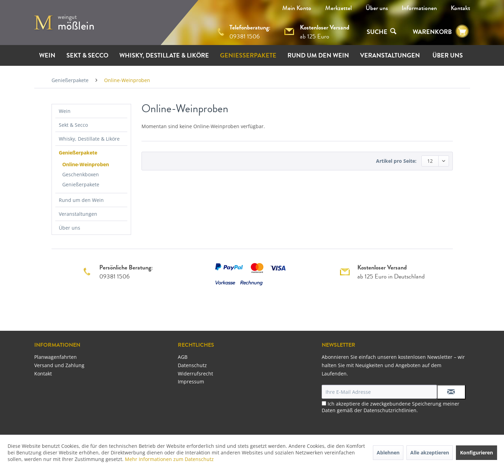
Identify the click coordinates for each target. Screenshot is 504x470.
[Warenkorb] (462, 31)
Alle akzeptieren (429, 452)
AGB (182, 357)
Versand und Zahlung (59, 365)
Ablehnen (388, 452)
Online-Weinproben (85, 164)
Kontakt (460, 7)
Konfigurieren (476, 452)
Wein (65, 111)
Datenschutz (192, 365)
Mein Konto (296, 7)
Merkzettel (338, 7)
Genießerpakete (78, 152)
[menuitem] (377, 7)
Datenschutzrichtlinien (390, 410)
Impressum (191, 381)
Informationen (419, 7)
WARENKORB (432, 31)
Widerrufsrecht (195, 373)
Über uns (377, 7)
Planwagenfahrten (55, 357)
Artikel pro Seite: (396, 161)
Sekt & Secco (73, 125)
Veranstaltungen (78, 214)
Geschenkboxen (80, 174)
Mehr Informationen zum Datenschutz (169, 459)
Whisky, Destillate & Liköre (89, 138)
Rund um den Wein (81, 200)
